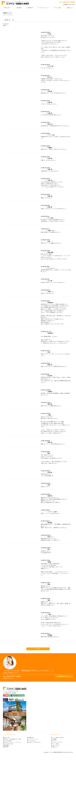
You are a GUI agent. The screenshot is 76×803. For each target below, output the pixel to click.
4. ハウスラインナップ (43, 7)
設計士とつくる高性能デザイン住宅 (12, 739)
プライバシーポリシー (57, 742)
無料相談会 (6, 745)
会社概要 (54, 739)
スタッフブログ (56, 745)
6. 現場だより (69, 7)
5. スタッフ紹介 (57, 7)
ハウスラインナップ (33, 739)
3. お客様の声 (29, 7)
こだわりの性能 (7, 740)
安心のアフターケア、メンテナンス (12, 742)
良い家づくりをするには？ (34, 742)
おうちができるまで (9, 743)
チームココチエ (32, 740)
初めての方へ (7, 737)
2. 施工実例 (18, 7)
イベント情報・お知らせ (58, 737)
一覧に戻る (38, 648)
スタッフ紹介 (55, 743)
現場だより (54, 746)
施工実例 (6, 746)
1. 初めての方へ (7, 7)
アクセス (54, 740)
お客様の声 (30, 737)
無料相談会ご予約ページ (64, 676)
